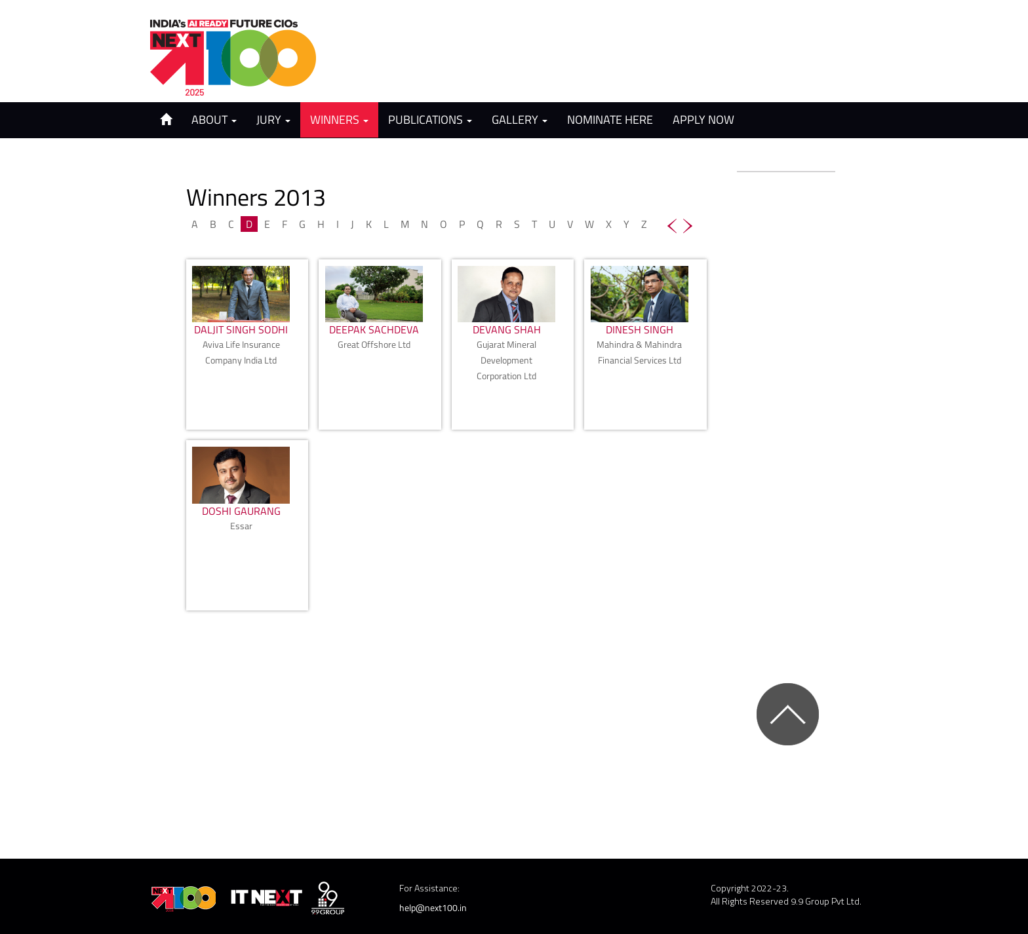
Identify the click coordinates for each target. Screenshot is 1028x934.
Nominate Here (610, 119)
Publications (430, 119)
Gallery (519, 119)
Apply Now (703, 119)
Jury (273, 119)
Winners (339, 119)
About (214, 119)
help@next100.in (433, 907)
